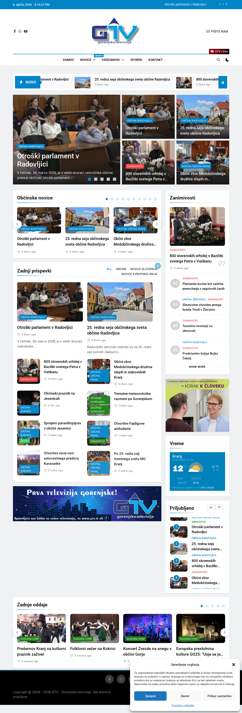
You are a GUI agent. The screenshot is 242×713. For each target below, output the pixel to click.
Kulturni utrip (30, 643)
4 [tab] (109, 180)
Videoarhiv (111, 60)
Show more (197, 366)
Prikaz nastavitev (220, 696)
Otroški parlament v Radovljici (185, 4)
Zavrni (185, 696)
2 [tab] (96, 180)
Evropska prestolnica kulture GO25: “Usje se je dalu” (198, 658)
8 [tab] (145, 199)
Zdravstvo (199, 522)
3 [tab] (102, 180)
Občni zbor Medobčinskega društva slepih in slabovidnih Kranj (136, 244)
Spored (136, 60)
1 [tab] (90, 180)
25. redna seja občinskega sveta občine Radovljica (151, 79)
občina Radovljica (31, 146)
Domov (68, 60)
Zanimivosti (177, 270)
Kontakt (155, 60)
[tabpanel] (66, 139)
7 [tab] (139, 199)
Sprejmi (150, 696)
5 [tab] (115, 180)
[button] (234, 665)
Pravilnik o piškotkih (183, 705)
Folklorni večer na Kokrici (92, 652)
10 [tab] (156, 199)
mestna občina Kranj (131, 229)
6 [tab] (134, 199)
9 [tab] (150, 199)
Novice (89, 58)
